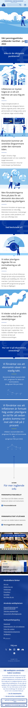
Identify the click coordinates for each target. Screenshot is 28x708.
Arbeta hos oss (8, 587)
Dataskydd (7, 624)
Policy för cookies (9, 629)
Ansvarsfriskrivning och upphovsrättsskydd (11, 608)
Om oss (6, 584)
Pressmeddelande (10, 505)
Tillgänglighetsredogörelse (12, 632)
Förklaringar (7, 589)
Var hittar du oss (9, 597)
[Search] (13, 5)
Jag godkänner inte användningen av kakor (15, 705)
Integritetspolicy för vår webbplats (14, 626)
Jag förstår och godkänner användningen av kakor (15, 700)
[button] (25, 2)
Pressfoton (7, 592)
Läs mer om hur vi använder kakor (15, 696)
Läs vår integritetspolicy (15, 693)
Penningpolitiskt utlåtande (13, 525)
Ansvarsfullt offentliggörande (12, 614)
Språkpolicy (7, 634)
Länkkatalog (7, 638)
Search (20, 5)
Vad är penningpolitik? (12, 567)
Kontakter (7, 595)
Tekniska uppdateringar (11, 611)
